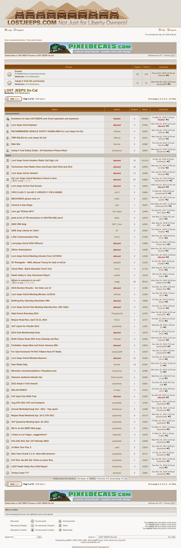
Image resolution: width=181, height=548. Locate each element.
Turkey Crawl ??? (20, 473)
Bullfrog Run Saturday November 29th (30, 301)
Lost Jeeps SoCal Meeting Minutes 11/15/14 (33, 294)
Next (174, 99)
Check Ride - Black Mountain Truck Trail (31, 269)
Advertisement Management (98, 547)
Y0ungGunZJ (117, 313)
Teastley (161, 232)
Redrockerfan (117, 377)
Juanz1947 (161, 314)
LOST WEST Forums (26, 56)
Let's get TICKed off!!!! (22, 211)
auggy (117, 282)
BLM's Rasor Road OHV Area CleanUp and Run (35, 339)
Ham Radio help (19, 364)
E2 (117, 231)
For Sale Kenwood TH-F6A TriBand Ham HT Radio (36, 352)
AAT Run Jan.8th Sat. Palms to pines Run (32, 460)
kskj (161, 385)
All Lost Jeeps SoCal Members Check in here (34, 178)
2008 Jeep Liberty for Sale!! (25, 230)
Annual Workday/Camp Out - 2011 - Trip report (34, 409)
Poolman (161, 308)
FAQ (162, 30)
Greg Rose (117, 371)
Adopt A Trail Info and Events (29, 81)
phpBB (68, 540)
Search (171, 30)
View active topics (34, 40)
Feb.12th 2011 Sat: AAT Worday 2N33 (30, 441)
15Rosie (161, 75)
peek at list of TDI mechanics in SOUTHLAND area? (37, 218)
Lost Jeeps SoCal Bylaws (24, 125)
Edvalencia (117, 150)
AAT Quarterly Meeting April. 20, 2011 (30, 422)
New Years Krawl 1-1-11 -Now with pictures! (33, 454)
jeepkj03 (117, 262)
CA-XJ (161, 359)
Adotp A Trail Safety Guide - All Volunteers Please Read (39, 150)
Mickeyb (161, 174)
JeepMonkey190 (161, 181)
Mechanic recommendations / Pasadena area (33, 371)
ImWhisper (161, 161)
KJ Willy (161, 168)
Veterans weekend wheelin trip (26, 377)
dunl (117, 205)
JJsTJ (117, 192)
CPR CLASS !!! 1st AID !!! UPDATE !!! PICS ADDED (36, 192)
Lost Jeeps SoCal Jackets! (24, 173)
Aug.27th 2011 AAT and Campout (28, 403)
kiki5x (117, 199)
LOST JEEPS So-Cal (45, 56)
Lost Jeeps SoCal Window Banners (29, 358)
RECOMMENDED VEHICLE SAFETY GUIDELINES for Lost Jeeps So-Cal (47, 131)
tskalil (161, 468)
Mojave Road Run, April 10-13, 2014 (29, 320)
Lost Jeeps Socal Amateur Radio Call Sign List (34, 160)
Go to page (152, 99)
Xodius (162, 436)
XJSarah (117, 339)
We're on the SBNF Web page (26, 428)
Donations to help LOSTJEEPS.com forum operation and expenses (45, 118)
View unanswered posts (14, 40)
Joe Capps (117, 211)
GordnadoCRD (161, 206)
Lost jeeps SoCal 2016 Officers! (27, 243)
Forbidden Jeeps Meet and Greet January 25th (34, 345)
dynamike (117, 473)
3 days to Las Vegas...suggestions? (29, 434)
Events (18, 71)
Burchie (117, 144)
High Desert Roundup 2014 (24, 313)
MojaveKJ (117, 435)
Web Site (15, 144)
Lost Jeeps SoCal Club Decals (26, 186)
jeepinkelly (116, 326)
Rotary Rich (161, 244)
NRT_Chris (117, 224)
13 (170, 99)
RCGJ (117, 237)
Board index (10, 56)
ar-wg (161, 378)
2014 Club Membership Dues (25, 332)
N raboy (117, 390)
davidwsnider (161, 417)
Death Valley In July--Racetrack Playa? (30, 275)
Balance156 (161, 283)
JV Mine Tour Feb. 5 (21, 447)
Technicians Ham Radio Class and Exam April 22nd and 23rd (41, 167)
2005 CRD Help (18, 224)
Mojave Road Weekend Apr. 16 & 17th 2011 (32, 415)
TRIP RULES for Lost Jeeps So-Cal (28, 138)
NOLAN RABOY (19, 390)
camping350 (161, 84)
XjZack (162, 302)
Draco (161, 276)
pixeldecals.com (94, 542)
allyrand (117, 125)
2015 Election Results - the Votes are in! (31, 288)
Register (19, 30)
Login (8, 30)
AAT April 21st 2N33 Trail (23, 396)
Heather (117, 119)
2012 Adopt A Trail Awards (24, 383)
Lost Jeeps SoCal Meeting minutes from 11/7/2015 (36, 256)
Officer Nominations (21, 249)
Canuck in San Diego (21, 205)
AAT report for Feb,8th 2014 (25, 326)
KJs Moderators (32, 76)
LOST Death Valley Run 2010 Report (29, 466)
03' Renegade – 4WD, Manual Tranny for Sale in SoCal (38, 262)
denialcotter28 (161, 193)
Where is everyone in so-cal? (25, 280)
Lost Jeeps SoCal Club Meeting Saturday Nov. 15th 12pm (40, 307)
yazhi (117, 447)
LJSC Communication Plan (24, 237)
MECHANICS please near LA (25, 198)
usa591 (161, 200)
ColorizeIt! (121, 540)
